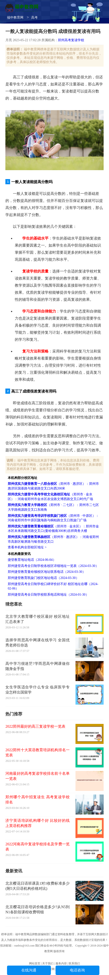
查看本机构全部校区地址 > (27, 547)
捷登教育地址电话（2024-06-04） (32, 560)
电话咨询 (77, 970)
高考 (34, 17)
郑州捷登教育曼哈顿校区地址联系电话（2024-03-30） (46, 572)
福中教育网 (15, 17)
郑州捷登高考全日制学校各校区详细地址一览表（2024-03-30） (53, 566)
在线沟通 (28, 970)
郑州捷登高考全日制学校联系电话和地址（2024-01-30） (48, 594)
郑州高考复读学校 (71, 40)
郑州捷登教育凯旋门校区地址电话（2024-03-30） (43, 578)
